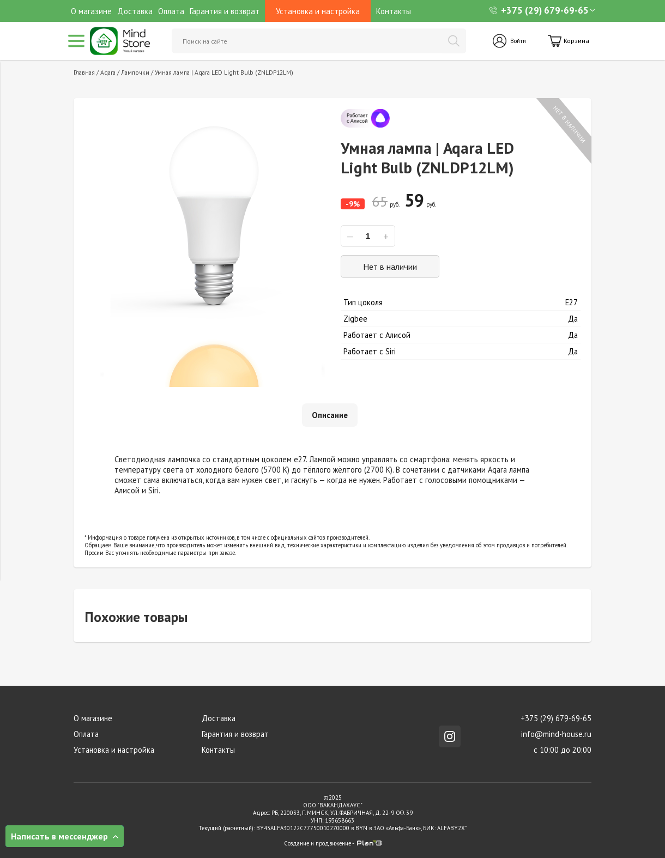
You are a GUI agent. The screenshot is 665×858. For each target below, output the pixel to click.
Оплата (171, 11)
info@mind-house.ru (556, 734)
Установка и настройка (113, 750)
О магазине (91, 11)
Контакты (393, 11)
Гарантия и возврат (224, 11)
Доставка (135, 11)
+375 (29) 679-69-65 (539, 10)
